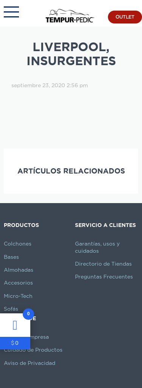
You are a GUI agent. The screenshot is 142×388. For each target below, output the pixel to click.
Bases (11, 257)
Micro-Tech (18, 296)
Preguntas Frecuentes (104, 277)
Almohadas (18, 270)
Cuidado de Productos (33, 350)
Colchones (17, 244)
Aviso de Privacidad (29, 363)
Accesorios (18, 283)
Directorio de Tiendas (103, 264)
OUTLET (124, 16)
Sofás (11, 309)
